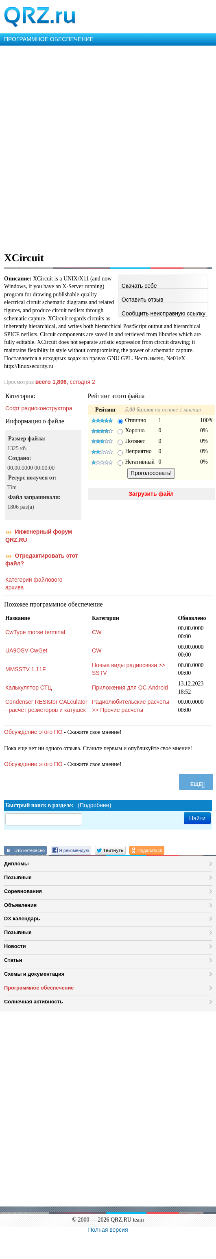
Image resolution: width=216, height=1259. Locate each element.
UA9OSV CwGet (26, 650)
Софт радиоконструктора (38, 408)
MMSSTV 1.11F (25, 669)
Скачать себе (139, 285)
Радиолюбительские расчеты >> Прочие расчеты (130, 705)
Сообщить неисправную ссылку (163, 313)
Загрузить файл (151, 493)
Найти (197, 818)
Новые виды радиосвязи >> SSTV (128, 669)
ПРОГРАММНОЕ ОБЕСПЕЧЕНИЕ (49, 39)
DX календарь (22, 918)
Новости (15, 946)
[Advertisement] (97, 147)
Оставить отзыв (143, 299)
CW (96, 632)
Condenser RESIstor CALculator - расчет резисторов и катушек (46, 705)
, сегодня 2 (65, 382)
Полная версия (108, 1229)
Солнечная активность (33, 1001)
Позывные (18, 877)
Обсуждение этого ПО (33, 732)
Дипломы (16, 863)
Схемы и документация (34, 974)
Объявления (20, 905)
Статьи (13, 960)
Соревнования (23, 891)
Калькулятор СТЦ (28, 687)
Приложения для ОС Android (130, 687)
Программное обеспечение (39, 988)
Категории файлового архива (33, 583)
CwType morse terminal (35, 632)
